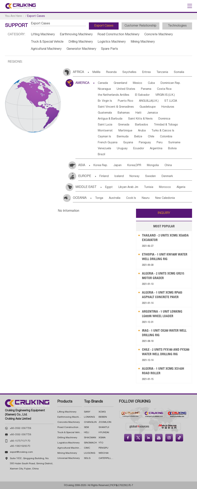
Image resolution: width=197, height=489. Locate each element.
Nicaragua (104, 89)
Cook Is (131, 198)
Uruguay (122, 148)
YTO (101, 443)
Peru (160, 142)
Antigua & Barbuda (110, 119)
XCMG (102, 412)
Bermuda (122, 136)
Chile (151, 136)
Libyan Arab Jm (128, 187)
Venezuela (104, 148)
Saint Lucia (105, 124)
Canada (103, 83)
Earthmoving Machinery (76, 34)
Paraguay (145, 142)
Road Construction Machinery (118, 34)
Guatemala (105, 113)
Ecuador (138, 148)
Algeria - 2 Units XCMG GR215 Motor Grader (163, 275)
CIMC (87, 448)
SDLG (87, 458)
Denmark (167, 176)
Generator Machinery (81, 49)
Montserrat (105, 130)
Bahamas (124, 113)
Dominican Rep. (171, 83)
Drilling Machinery (81, 42)
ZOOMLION (105, 422)
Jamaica (152, 113)
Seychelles (129, 72)
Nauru (145, 198)
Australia (114, 198)
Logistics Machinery (112, 42)
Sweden (150, 176)
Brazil (101, 154)
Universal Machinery (68, 458)
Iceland (119, 176)
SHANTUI (104, 427)
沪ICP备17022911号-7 (121, 485)
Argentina (156, 148)
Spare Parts (109, 49)
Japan (117, 165)
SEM (86, 427)
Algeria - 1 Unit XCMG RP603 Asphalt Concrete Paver (162, 294)
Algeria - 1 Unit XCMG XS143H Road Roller (163, 371)
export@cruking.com (21, 452)
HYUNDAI (104, 432)
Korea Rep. (100, 165)
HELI (86, 432)
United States (126, 89)
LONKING (89, 417)
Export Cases (103, 26)
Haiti (138, 113)
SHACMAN (90, 437)
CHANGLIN (90, 422)
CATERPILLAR (106, 458)
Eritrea (146, 72)
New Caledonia (165, 198)
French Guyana (107, 142)
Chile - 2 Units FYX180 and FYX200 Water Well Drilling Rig (165, 351)
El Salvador (142, 95)
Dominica (164, 119)
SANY (87, 412)
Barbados (141, 124)
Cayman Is (104, 136)
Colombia (166, 136)
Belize (138, 136)
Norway (134, 176)
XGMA (102, 437)
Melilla (96, 72)
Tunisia (148, 187)
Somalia (179, 72)
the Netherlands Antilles (113, 95)
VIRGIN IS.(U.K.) (165, 95)
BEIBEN (103, 417)
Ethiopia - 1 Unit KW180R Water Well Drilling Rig (164, 256)
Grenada (123, 124)
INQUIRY (164, 213)
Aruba (142, 130)
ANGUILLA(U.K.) (149, 101)
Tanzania (162, 72)
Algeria (181, 187)
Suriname (174, 142)
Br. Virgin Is (105, 101)
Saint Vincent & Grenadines (116, 107)
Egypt (109, 187)
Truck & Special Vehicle (47, 42)
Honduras (167, 107)
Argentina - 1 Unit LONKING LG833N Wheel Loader (162, 313)
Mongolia (153, 165)
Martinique (125, 130)
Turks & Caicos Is (162, 130)
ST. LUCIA (170, 101)
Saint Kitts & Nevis (140, 119)
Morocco (165, 187)
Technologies (177, 26)
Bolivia (172, 148)
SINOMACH (90, 443)
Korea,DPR (134, 165)
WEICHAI (103, 453)
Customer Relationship (140, 26)
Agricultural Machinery (46, 49)
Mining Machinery (143, 42)
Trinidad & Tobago (166, 124)
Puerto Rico (125, 101)
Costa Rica (164, 89)
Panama (146, 89)
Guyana (128, 142)
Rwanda (111, 72)
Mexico (137, 83)
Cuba (151, 83)
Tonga (99, 198)
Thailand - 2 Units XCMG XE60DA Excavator (165, 237)
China (168, 165)
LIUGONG (89, 453)
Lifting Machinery (43, 34)
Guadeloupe (148, 107)
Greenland (120, 83)
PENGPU (103, 448)
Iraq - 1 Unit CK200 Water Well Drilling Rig (164, 332)
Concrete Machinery (158, 34)
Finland (104, 176)
